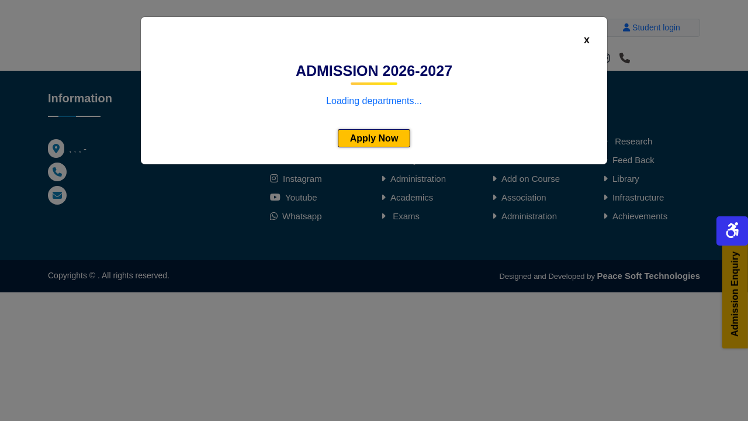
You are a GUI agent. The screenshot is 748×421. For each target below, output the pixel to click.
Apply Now (374, 138)
